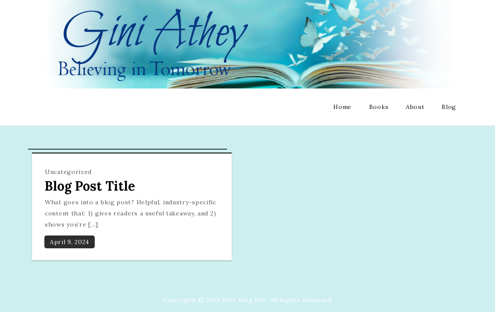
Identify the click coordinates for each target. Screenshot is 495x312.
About (415, 107)
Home (342, 107)
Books (379, 107)
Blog (449, 107)
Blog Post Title (90, 186)
